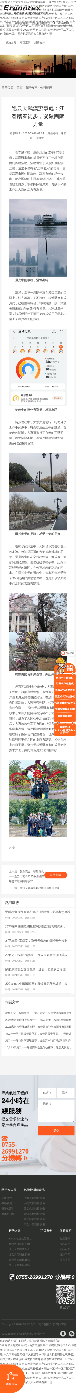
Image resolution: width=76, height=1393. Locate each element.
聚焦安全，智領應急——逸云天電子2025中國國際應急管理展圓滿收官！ (26, 876)
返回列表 (56, 875)
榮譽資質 (7, 1203)
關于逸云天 (21, 23)
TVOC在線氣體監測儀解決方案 (21, 1238)
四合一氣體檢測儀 (34, 1224)
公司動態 (46, 87)
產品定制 (65, 1249)
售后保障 (65, 1238)
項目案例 (25, 42)
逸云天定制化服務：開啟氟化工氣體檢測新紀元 (21, 1254)
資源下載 (65, 1254)
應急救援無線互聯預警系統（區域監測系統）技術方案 (21, 1243)
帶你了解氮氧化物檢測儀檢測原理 (40, 888)
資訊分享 (11, 61)
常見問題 (65, 1259)
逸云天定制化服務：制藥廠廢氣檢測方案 (21, 1259)
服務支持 (39, 42)
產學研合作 (8, 1213)
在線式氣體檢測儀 (34, 1213)
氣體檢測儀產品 (41, 23)
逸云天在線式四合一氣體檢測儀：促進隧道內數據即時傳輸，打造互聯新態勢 (21, 1249)
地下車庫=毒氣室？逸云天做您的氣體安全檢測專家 (39, 940)
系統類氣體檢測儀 (34, 1219)
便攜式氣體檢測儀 (34, 1197)
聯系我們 (25, 61)
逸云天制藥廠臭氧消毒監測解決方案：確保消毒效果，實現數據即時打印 (21, 1264)
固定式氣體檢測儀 (34, 1208)
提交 (56, 1130)
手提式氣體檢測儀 (34, 1203)
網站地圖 (26, 1333)
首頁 (8, 23)
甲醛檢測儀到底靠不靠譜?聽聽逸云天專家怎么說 (37, 912)
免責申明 (40, 1333)
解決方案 (11, 42)
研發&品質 (8, 1208)
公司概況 (7, 1197)
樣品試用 (65, 1243)
